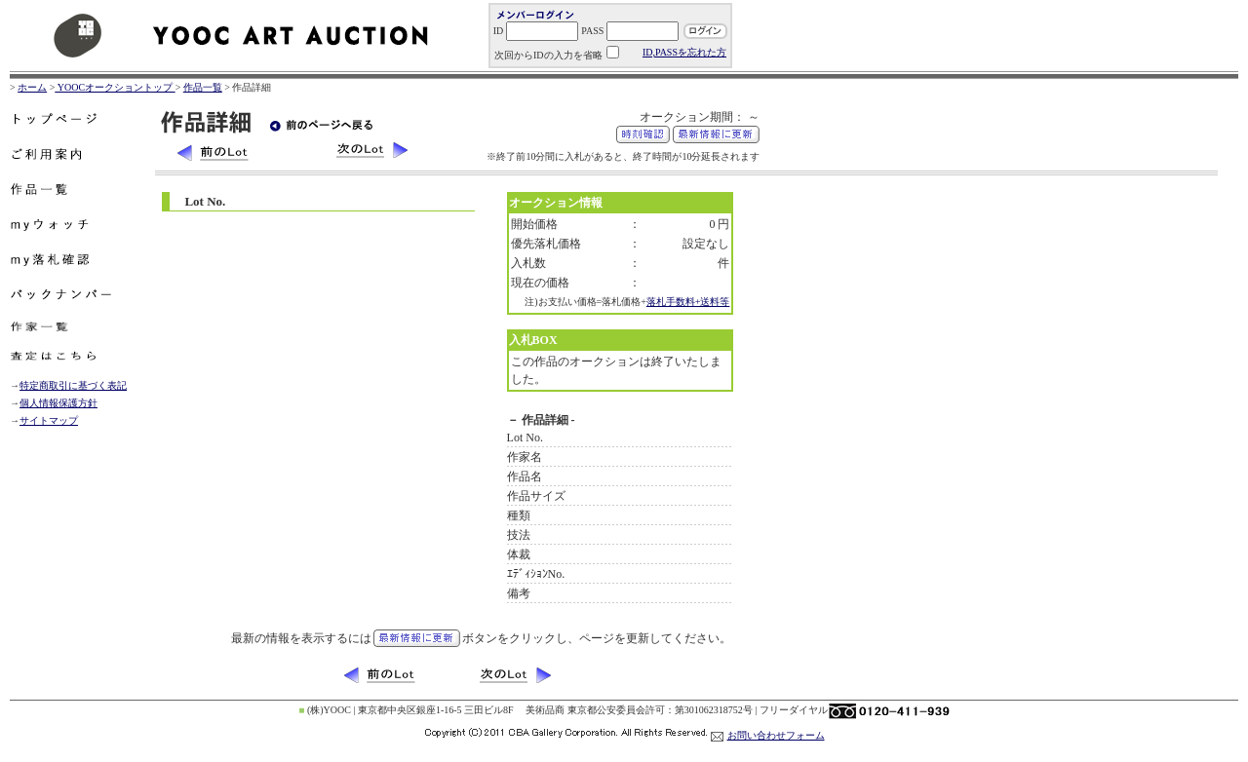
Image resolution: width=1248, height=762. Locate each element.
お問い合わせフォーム (776, 735)
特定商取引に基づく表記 (73, 385)
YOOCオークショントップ (115, 87)
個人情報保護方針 (59, 403)
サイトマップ (49, 420)
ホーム (32, 87)
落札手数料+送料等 (688, 301)
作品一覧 (202, 87)
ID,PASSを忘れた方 (684, 52)
